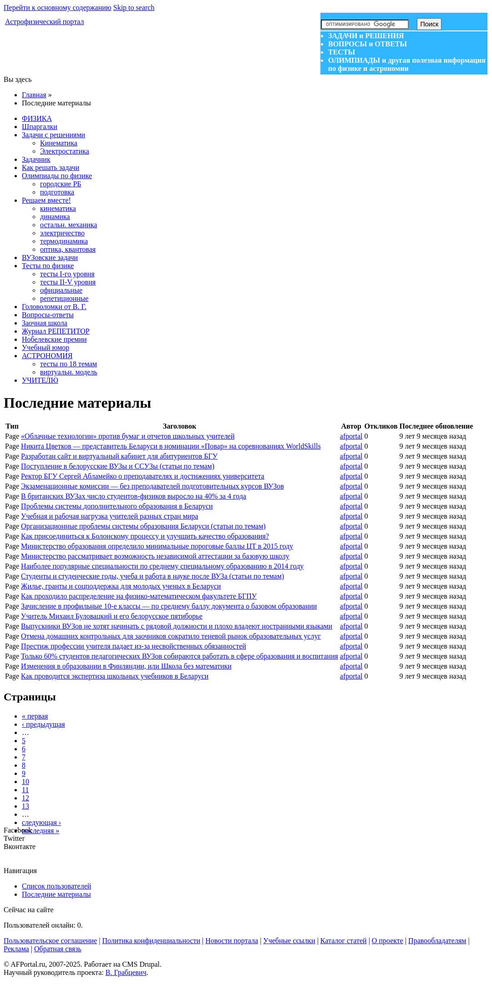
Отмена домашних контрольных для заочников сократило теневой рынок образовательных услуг (171, 636)
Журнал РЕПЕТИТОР (56, 331)
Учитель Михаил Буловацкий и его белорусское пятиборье (112, 616)
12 (25, 798)
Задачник (36, 159)
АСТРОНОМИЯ (47, 356)
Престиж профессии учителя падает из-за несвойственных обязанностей (133, 646)
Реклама (16, 949)
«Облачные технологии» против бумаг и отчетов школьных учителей (127, 436)
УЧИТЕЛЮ (40, 380)
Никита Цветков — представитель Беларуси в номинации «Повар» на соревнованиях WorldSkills (171, 446)
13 (25, 806)
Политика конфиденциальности (151, 940)
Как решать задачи (50, 167)
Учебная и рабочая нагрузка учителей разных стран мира (109, 516)
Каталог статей (343, 940)
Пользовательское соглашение (50, 940)
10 (25, 781)
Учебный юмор (45, 347)
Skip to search (134, 7)
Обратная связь (57, 949)
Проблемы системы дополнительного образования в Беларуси (117, 506)
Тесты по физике (48, 266)
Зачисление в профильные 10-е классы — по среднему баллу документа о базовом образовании (169, 606)
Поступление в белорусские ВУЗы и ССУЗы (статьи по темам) (117, 466)
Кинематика (58, 143)
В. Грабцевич (126, 972)
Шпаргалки (39, 126)
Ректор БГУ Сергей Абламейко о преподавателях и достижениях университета (142, 476)
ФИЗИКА (37, 118)
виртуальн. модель (68, 372)
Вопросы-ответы (48, 315)
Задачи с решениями (53, 135)
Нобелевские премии (54, 339)
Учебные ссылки (289, 940)
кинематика (58, 208)
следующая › (41, 822)
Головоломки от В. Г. (54, 306)
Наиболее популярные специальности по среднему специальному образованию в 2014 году (162, 566)
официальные (61, 290)
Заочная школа (44, 323)
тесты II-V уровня (68, 282)
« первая (35, 716)
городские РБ (60, 184)
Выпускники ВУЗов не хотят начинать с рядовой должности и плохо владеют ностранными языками (176, 626)
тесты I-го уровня (67, 274)
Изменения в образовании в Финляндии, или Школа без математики (126, 666)
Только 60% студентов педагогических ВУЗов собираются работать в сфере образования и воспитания (179, 656)
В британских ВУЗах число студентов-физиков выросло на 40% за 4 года (133, 496)
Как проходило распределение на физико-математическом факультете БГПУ (139, 596)
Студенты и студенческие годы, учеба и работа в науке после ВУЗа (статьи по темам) (152, 576)
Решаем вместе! (46, 200)
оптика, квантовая (68, 249)
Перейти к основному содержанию (58, 7)
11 (25, 790)
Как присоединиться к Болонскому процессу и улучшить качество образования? (145, 536)
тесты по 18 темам (68, 364)
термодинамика (64, 241)
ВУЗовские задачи (50, 257)
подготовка (57, 192)
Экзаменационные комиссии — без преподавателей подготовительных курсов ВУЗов (152, 486)
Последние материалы (56, 894)
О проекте (387, 940)
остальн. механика (68, 225)
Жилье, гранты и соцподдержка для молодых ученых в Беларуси (121, 586)
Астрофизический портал (44, 21)
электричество (62, 233)
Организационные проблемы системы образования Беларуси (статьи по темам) (143, 526)
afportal (351, 436)
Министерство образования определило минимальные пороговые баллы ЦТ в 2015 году (157, 546)
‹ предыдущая (43, 724)
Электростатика (64, 151)
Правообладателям (437, 940)
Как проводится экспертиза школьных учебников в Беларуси (114, 676)
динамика (55, 216)
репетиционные (64, 298)
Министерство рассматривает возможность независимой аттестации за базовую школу (155, 556)
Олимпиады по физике (57, 176)
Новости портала (231, 940)
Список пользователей (56, 886)
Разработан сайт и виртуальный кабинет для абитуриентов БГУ (119, 456)
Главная (34, 95)
